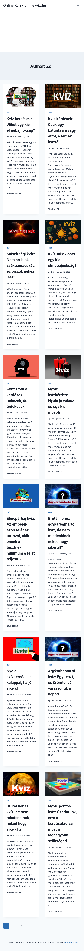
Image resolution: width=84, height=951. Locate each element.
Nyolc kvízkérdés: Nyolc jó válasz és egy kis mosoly (61, 401)
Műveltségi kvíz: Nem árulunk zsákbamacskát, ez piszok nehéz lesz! (21, 265)
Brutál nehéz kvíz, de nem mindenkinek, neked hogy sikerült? (18, 818)
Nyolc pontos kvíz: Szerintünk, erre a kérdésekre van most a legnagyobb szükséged (62, 823)
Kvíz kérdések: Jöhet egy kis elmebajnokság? (21, 125)
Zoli (10, 137)
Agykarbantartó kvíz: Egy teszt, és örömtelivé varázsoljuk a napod (61, 682)
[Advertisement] (42, 31)
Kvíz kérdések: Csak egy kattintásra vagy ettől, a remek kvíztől (62, 130)
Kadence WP (71, 942)
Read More (14, 194)
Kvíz (8, 113)
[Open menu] (78, 5)
